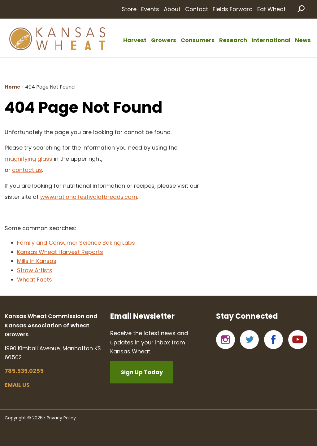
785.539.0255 (24, 371)
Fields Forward (233, 9)
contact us (27, 170)
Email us (17, 385)
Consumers (198, 40)
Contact (196, 9)
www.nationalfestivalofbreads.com (88, 197)
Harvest (134, 40)
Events (150, 9)
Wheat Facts (34, 279)
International (271, 40)
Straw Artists (34, 270)
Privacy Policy (61, 418)
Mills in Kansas (36, 261)
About (172, 9)
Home (12, 86)
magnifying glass (28, 159)
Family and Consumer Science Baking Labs (76, 243)
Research (233, 40)
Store (129, 9)
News (303, 40)
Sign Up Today (142, 372)
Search (301, 9)
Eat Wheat (271, 9)
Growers (163, 40)
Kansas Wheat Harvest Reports (60, 252)
